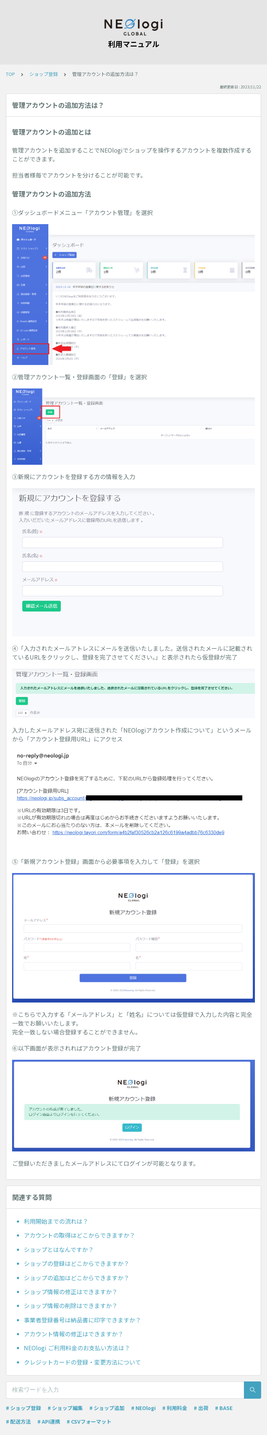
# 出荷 (201, 1408)
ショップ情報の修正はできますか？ (71, 1291)
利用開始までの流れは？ (56, 1221)
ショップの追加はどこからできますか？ (76, 1277)
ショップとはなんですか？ (59, 1249)
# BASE (224, 1408)
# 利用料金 (174, 1408)
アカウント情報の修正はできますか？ (73, 1333)
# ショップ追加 (107, 1408)
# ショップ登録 (23, 1408)
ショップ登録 (43, 73)
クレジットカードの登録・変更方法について (82, 1362)
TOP (10, 73)
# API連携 (48, 1421)
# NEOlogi (143, 1408)
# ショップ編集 (65, 1408)
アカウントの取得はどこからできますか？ (79, 1235)
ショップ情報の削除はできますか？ (71, 1305)
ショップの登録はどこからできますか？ (76, 1263)
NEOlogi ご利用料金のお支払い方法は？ (77, 1347)
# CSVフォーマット (89, 1421)
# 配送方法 (18, 1421)
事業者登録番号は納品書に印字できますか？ (82, 1319)
